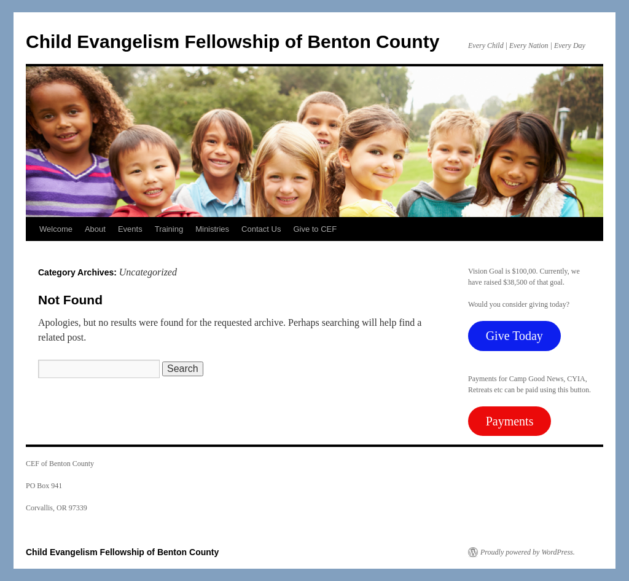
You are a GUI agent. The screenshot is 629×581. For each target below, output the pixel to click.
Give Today (514, 335)
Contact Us (261, 229)
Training (169, 229)
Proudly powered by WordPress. (527, 552)
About (95, 229)
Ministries (212, 229)
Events (130, 229)
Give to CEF (315, 229)
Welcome (55, 229)
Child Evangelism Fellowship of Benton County (232, 41)
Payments (510, 421)
